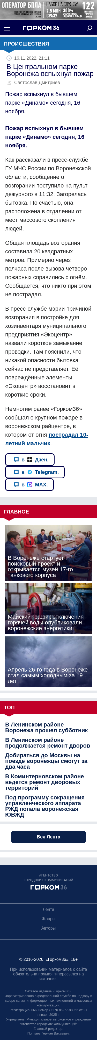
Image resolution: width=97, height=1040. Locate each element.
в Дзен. (31, 459)
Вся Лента (48, 836)
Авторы (48, 928)
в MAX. (31, 484)
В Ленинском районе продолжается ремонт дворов (47, 743)
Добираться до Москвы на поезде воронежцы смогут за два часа (46, 761)
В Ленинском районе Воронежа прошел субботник (46, 727)
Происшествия (26, 44)
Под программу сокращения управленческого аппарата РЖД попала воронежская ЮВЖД (45, 806)
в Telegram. (36, 472)
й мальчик (35, 443)
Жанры (48, 919)
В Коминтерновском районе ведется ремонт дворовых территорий (44, 782)
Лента (48, 909)
